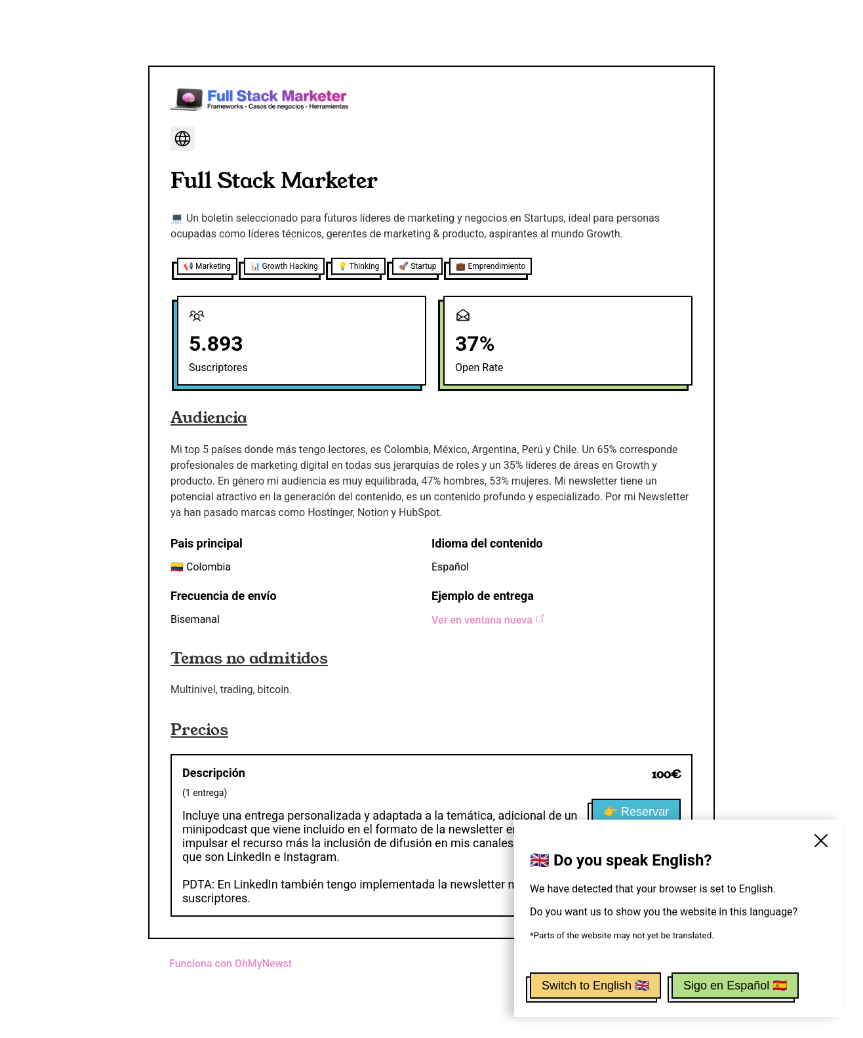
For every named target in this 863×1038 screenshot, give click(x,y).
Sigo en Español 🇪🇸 (735, 985)
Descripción (213, 773)
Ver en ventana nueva (489, 620)
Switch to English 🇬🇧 (595, 985)
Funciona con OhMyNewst (230, 963)
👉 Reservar (636, 811)
